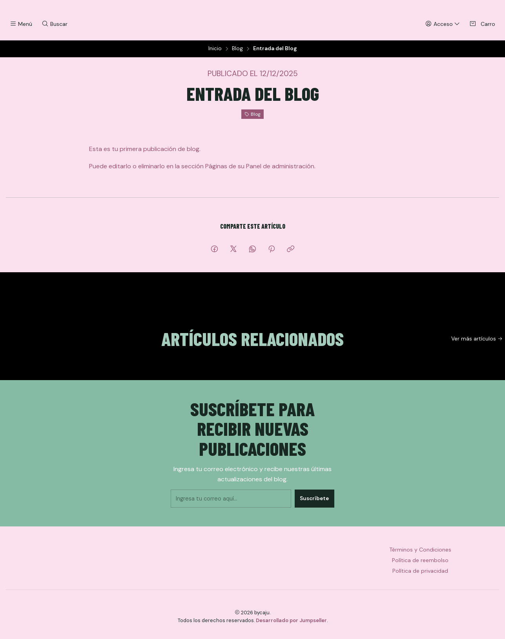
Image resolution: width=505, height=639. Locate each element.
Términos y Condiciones (420, 555)
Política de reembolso (420, 565)
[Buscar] (54, 24)
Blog (237, 54)
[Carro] (482, 24)
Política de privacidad (420, 576)
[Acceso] (442, 24)
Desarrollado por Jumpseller (291, 626)
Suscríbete (310, 502)
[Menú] (21, 24)
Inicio (215, 54)
